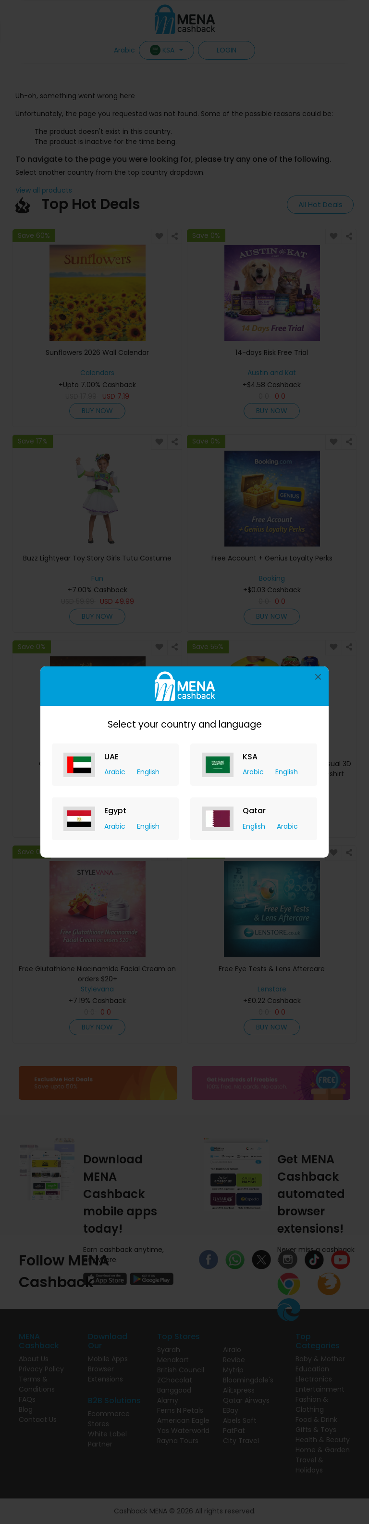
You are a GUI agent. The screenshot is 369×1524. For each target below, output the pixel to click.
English (148, 772)
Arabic (115, 772)
